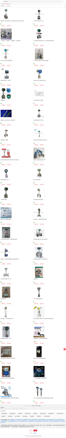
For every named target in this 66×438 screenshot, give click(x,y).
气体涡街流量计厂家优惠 (38, 100)
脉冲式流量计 (17, 416)
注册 (35, 430)
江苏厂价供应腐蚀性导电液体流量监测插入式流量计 (44, 398)
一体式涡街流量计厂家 (22, 421)
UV (21, 408)
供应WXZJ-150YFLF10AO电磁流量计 (8, 378)
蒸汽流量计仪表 (43, 413)
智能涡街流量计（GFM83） (6, 80)
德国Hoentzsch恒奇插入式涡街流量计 (8, 120)
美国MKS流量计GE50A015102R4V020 (8, 358)
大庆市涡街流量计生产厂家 (6, 278)
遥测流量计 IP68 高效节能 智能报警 (40, 338)
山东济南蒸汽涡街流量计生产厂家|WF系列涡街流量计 (44, 40)
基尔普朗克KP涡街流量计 (38, 199)
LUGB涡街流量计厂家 (5, 421)
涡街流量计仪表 (27, 413)
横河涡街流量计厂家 (43, 419)
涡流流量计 (20, 413)
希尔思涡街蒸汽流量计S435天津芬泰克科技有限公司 (44, 318)
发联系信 (3, 25)
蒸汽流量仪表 (25, 416)
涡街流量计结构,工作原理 (38, 120)
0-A (1, 408)
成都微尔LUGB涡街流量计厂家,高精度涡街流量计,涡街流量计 (12, 20)
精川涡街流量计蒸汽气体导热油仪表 (40, 239)
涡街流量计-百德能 (4, 140)
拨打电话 (9, 25)
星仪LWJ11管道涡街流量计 (6, 219)
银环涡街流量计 (4, 298)
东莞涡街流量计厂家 (4, 179)
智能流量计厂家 (26, 419)
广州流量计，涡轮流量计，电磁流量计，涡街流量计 (11, 40)
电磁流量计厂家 (13, 419)
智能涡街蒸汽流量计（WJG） (6, 338)
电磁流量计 (3, 416)
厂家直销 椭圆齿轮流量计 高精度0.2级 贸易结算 (10, 398)
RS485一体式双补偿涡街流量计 (7, 60)
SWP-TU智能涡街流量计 (38, 298)
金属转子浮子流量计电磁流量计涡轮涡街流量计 (10, 259)
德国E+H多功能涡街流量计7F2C (40, 159)
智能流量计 (32, 416)
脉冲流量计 (39, 416)
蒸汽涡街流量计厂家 (14, 421)
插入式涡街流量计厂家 (34, 419)
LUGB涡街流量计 (4, 199)
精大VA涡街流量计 (37, 179)
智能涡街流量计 (51, 413)
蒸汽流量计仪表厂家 (52, 419)
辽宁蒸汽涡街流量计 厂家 (38, 20)
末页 (39, 405)
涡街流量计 (3, 100)
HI (8, 408)
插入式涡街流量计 (60, 413)
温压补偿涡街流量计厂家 (56, 421)
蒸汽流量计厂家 (20, 419)
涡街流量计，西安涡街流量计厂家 (7, 318)
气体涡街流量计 (4, 413)
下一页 (36, 405)
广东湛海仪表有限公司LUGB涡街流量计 (41, 60)
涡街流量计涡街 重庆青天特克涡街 (40, 140)
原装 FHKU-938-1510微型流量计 (40, 358)
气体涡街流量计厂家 (31, 421)
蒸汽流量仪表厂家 (60, 419)
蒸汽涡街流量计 (12, 413)
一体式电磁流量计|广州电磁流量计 (40, 378)
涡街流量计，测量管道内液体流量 (40, 219)
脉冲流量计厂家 (47, 421)
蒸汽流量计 (35, 413)
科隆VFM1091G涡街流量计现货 (40, 80)
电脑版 (35, 433)
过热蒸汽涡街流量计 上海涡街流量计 (41, 259)
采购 (64, 349)
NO (14, 408)
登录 (31, 430)
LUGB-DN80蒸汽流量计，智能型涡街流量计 (9, 239)
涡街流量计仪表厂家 (40, 421)
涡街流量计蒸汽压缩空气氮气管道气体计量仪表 (10, 159)
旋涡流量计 (10, 416)
